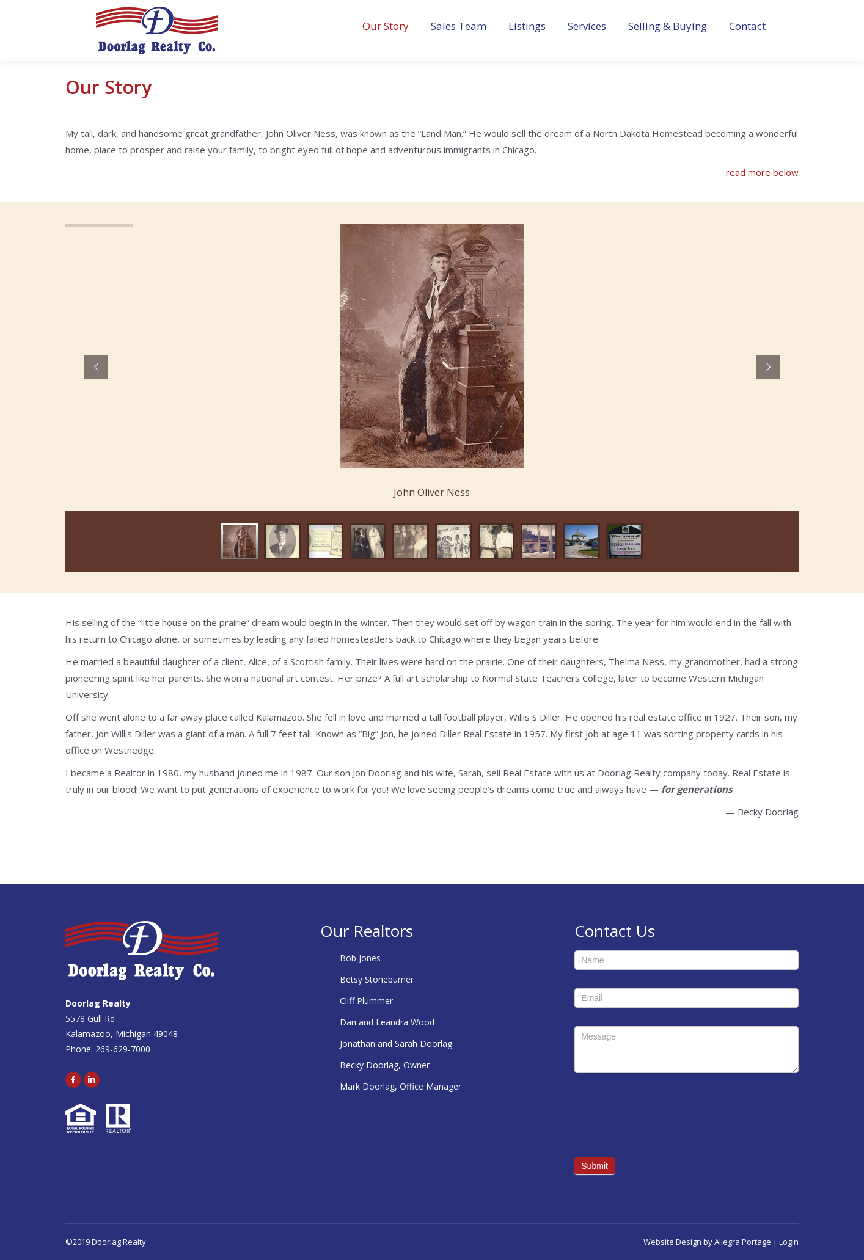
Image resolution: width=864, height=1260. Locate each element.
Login (789, 1241)
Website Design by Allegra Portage (707, 1241)
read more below (762, 172)
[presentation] (667, 1115)
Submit (594, 1166)
